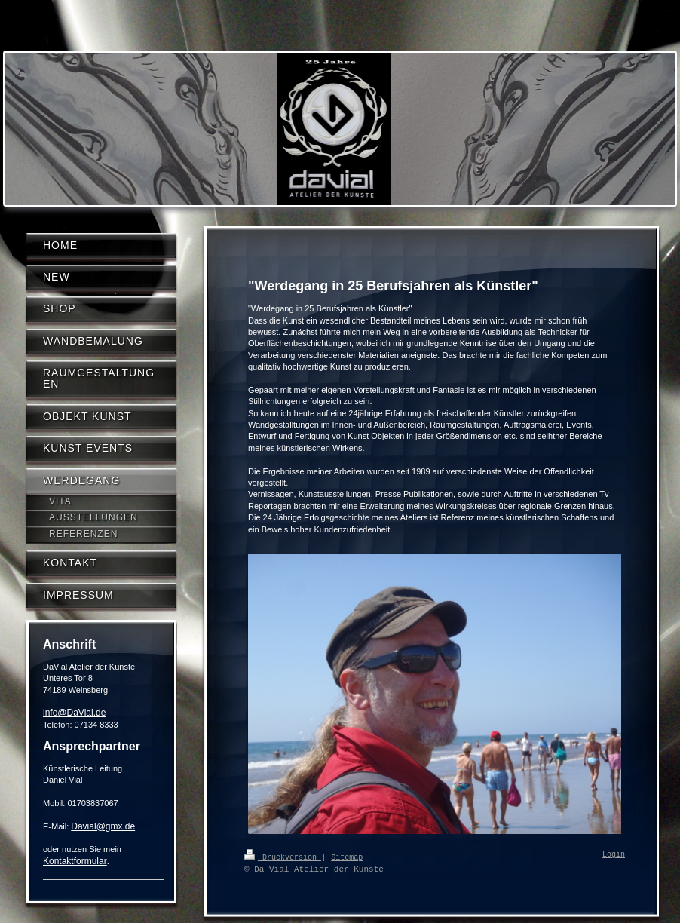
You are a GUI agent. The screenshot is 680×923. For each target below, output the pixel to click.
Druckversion (282, 856)
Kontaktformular (75, 861)
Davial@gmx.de (103, 826)
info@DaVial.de (74, 712)
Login (613, 855)
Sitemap (347, 856)
